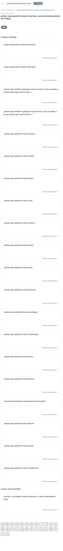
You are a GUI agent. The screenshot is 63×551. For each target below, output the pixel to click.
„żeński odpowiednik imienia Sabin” (31, 274)
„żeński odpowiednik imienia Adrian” (31, 252)
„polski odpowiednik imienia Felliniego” (31, 74)
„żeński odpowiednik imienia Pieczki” (31, 430)
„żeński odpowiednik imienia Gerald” (31, 453)
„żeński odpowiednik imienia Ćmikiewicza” (31, 475)
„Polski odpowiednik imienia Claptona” (31, 51)
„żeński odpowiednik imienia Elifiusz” (31, 386)
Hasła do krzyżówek (7, 10)
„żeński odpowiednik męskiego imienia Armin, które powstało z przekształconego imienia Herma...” (31, 118)
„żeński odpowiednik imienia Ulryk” (31, 207)
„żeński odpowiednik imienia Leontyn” (31, 230)
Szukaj (37, 3)
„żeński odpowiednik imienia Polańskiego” (31, 341)
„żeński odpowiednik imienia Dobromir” (31, 297)
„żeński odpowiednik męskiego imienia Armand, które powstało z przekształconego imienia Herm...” (31, 96)
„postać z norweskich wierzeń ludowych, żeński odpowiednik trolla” (31, 503)
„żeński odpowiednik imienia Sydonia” (31, 141)
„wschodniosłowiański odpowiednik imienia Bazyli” (31, 408)
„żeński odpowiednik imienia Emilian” (31, 163)
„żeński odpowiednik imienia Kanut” (31, 363)
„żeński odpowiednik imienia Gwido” (31, 185)
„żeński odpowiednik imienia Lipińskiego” (31, 319)
